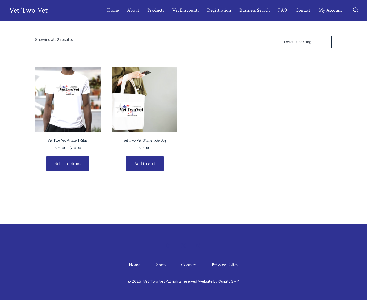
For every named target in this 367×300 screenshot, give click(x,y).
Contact (302, 10)
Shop (161, 265)
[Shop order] (306, 42)
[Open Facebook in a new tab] (168, 245)
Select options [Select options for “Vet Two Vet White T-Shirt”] (68, 163)
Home (113, 10)
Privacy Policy (225, 265)
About (133, 10)
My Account (330, 10)
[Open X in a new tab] (183, 245)
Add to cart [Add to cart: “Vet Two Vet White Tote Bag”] (144, 163)
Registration (219, 10)
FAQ (282, 10)
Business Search (254, 10)
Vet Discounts (185, 10)
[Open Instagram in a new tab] (198, 245)
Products (155, 10)
